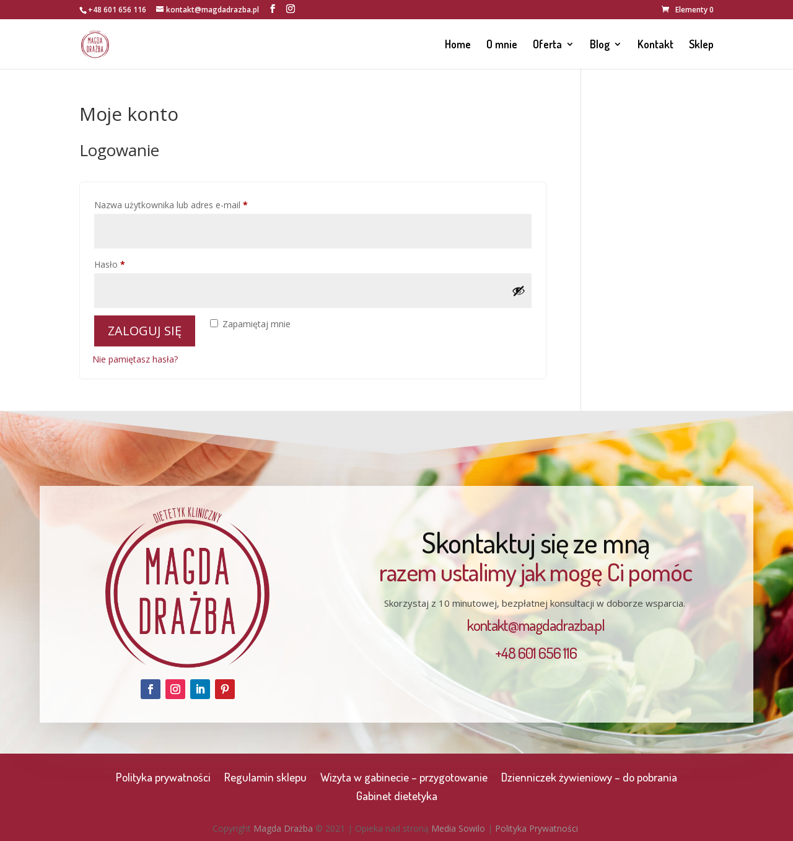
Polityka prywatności (163, 779)
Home (458, 45)
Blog (600, 45)
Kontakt (655, 45)
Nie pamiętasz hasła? (135, 359)
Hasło (132, 263)
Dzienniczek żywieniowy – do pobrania (589, 779)
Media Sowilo (458, 828)
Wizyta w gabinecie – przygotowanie (404, 779)
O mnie (501, 45)
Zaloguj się (145, 330)
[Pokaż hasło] (518, 290)
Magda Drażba (283, 828)
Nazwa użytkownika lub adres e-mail (193, 203)
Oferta (547, 45)
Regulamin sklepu (265, 779)
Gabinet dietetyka (396, 797)
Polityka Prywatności (536, 828)
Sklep (701, 45)
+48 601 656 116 (117, 9)
